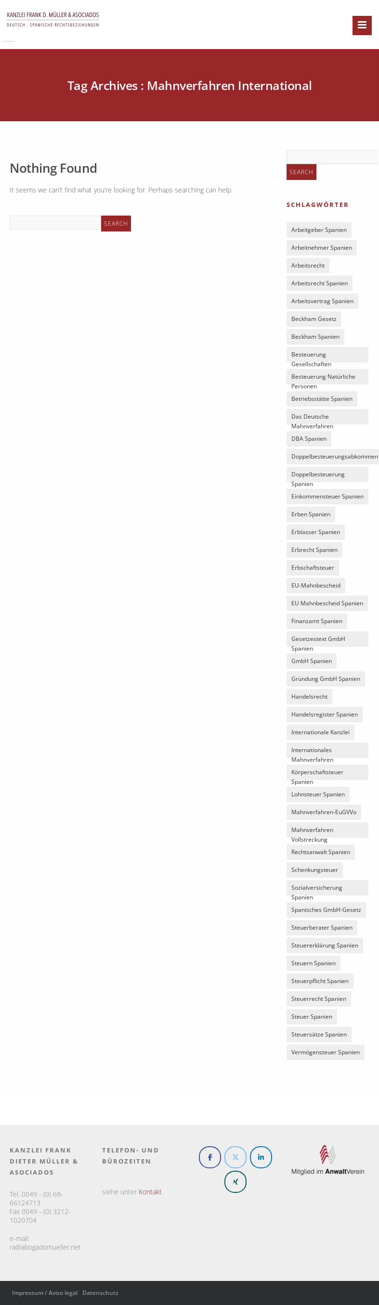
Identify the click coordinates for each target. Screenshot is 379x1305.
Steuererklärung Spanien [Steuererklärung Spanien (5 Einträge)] (324, 945)
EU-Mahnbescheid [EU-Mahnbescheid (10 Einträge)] (315, 585)
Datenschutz (100, 1293)
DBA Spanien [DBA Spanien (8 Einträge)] (309, 439)
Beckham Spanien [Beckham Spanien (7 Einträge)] (315, 337)
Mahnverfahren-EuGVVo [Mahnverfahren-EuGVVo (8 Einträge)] (323, 812)
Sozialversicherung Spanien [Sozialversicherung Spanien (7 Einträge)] (316, 889)
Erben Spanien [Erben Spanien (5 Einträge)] (310, 514)
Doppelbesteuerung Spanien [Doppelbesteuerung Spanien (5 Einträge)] (318, 476)
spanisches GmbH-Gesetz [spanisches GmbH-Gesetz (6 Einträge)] (326, 910)
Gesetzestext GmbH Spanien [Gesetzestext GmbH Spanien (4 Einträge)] (318, 641)
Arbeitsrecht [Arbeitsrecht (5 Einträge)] (308, 265)
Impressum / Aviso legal (45, 1293)
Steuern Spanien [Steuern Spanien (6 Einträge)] (313, 963)
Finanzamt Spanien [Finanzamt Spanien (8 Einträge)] (316, 621)
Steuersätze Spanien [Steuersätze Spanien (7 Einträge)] (319, 1034)
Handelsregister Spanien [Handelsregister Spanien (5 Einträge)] (324, 714)
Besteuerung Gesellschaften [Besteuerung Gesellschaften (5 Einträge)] (311, 356)
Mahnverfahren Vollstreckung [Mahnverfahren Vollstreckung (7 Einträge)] (312, 832)
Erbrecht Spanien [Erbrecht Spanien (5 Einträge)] (314, 550)
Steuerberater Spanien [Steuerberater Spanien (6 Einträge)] (322, 927)
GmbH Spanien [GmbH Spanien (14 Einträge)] (311, 661)
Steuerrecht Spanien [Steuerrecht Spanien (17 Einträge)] (318, 999)
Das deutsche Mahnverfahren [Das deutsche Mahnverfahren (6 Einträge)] (312, 418)
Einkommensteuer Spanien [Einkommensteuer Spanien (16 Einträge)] (327, 496)
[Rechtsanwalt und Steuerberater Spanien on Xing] (235, 1182)
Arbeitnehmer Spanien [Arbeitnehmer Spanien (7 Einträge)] (321, 247)
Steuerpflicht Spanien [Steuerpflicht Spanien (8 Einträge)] (320, 981)
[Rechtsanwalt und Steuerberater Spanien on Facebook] (210, 1157)
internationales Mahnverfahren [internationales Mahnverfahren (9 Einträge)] (312, 752)
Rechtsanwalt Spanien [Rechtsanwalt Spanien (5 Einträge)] (320, 852)
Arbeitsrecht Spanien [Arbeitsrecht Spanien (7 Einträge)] (319, 283)
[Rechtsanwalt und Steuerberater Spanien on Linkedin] (261, 1157)
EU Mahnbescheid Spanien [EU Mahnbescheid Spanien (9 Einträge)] (327, 603)
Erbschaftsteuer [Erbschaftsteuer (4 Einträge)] (312, 567)
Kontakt (150, 1191)
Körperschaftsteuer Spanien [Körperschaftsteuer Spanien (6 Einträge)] (317, 774)
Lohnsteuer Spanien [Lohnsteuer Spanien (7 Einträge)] (318, 794)
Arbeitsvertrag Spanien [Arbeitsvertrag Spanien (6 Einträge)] (322, 301)
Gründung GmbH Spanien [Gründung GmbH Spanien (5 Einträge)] (325, 679)
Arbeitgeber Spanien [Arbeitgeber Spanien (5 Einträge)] (319, 230)
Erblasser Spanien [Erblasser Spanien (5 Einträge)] (315, 532)
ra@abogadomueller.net (45, 1247)
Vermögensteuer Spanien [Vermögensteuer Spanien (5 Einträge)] (325, 1052)
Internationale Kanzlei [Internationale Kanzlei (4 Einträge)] (320, 732)
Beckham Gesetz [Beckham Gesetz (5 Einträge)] (314, 319)
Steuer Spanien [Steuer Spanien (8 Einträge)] (311, 1016)
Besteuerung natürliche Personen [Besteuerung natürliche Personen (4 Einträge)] (323, 378)
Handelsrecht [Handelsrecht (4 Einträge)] (309, 696)
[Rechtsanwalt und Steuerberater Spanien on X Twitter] (235, 1157)
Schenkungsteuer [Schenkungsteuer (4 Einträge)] (314, 870)
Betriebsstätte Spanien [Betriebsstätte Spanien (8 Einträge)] (322, 399)
